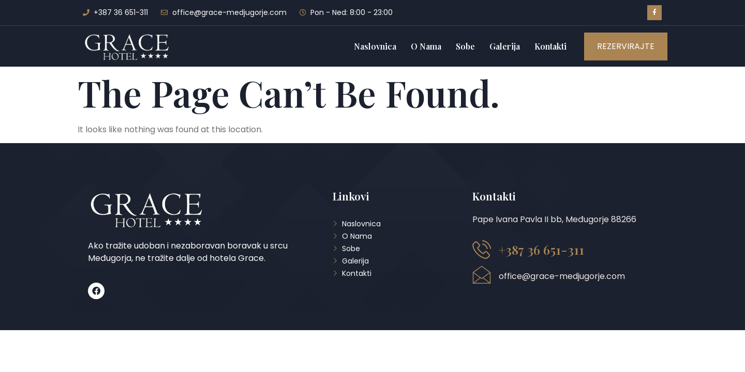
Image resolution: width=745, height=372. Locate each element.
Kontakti (550, 46)
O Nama (426, 46)
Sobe (465, 46)
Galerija (504, 46)
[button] (625, 46)
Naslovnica (375, 46)
